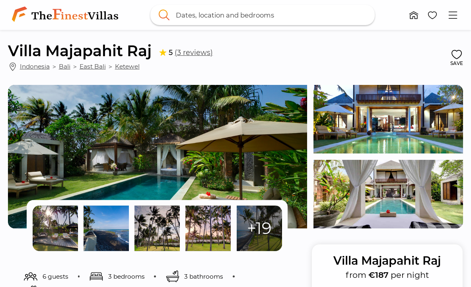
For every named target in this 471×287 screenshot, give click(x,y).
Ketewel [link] (127, 66)
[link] (66, 15)
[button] (413, 15)
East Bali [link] (93, 66)
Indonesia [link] (35, 66)
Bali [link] (64, 66)
